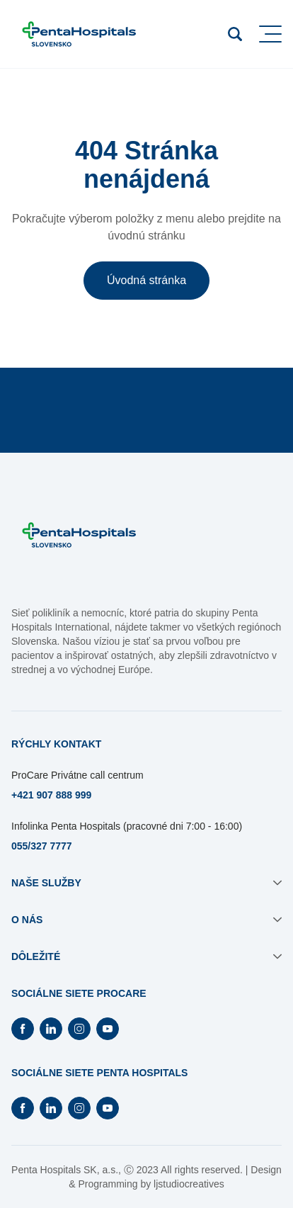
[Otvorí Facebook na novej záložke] (22, 1028)
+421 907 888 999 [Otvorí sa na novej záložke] (51, 795)
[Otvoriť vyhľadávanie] (235, 34)
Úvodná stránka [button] (146, 280)
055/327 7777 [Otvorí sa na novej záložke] (41, 846)
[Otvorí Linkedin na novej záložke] (51, 1028)
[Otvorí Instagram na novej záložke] (79, 1028)
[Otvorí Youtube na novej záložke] (107, 1028)
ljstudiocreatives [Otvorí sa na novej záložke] (189, 1184)
